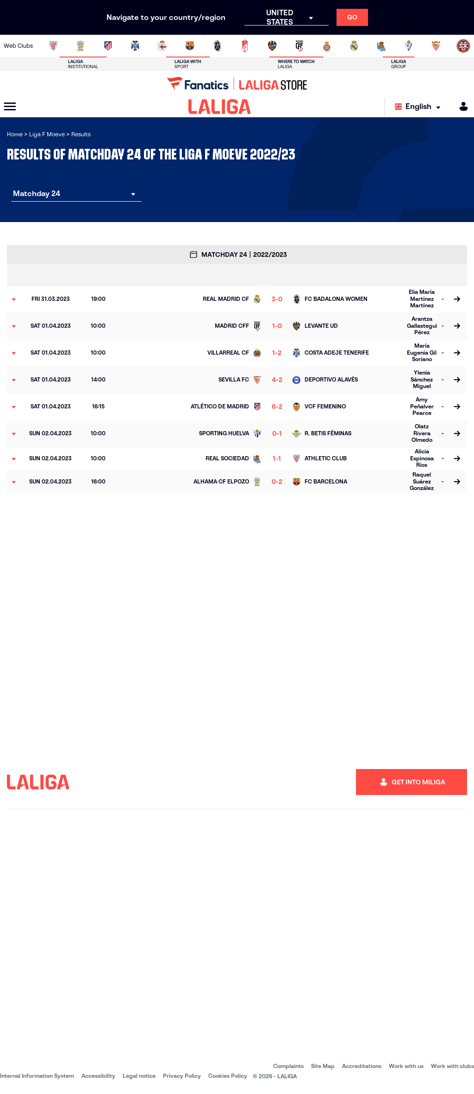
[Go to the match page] (456, 299)
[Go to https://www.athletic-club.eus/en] (53, 46)
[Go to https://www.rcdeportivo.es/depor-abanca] (162, 46)
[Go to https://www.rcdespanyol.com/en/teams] (327, 46)
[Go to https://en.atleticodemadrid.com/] (108, 46)
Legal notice (139, 1076)
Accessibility (98, 1076)
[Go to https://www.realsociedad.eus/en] (381, 46)
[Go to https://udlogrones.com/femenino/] (463, 46)
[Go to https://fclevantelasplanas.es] (217, 46)
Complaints (288, 1066)
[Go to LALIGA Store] (237, 83)
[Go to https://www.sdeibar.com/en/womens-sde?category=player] (409, 46)
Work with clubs (452, 1066)
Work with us (406, 1066)
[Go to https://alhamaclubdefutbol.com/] (80, 46)
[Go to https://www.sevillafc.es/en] (436, 46)
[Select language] (420, 107)
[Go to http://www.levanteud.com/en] (272, 46)
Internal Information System (37, 1076)
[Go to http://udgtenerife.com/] (135, 46)
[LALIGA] (219, 106)
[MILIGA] (460, 106)
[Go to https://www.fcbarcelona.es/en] (190, 46)
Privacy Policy (182, 1076)
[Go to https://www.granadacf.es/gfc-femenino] (245, 46)
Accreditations (361, 1066)
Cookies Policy (227, 1076)
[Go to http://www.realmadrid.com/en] (354, 46)
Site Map (323, 1066)
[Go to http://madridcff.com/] (299, 46)
